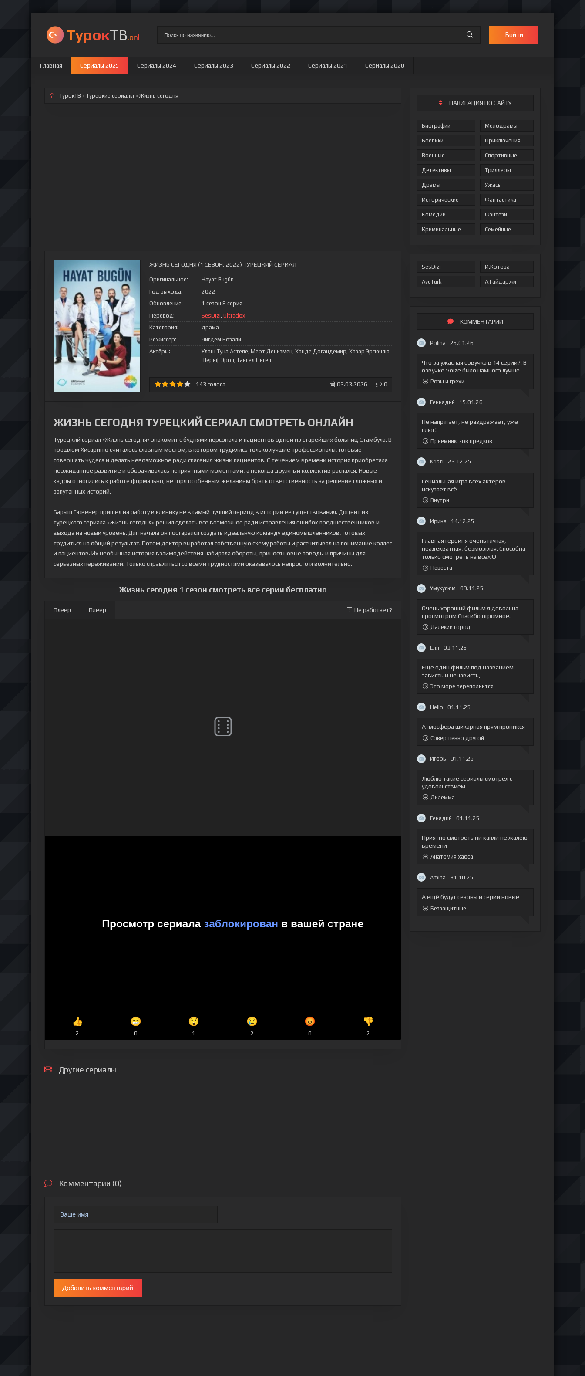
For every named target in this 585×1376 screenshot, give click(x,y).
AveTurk (432, 281)
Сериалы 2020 (384, 65)
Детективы (436, 170)
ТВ (103, 34)
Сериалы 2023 (213, 65)
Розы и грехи (443, 381)
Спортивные (501, 155)
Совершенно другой (453, 738)
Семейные (498, 229)
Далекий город (447, 627)
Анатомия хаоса (448, 856)
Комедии (434, 214)
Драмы (431, 185)
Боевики (433, 140)
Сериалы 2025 (99, 65)
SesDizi (431, 267)
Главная (51, 65)
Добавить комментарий (97, 1287)
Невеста (437, 568)
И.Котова (497, 267)
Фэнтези (496, 214)
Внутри (436, 500)
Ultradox (234, 315)
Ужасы (493, 185)
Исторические (440, 199)
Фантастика (500, 199)
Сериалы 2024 (156, 65)
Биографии (436, 125)
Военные (433, 155)
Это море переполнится (458, 686)
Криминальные (441, 229)
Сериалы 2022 (270, 65)
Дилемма (439, 797)
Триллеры (498, 170)
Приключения (503, 140)
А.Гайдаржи (500, 281)
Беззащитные (444, 908)
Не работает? (369, 609)
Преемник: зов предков (457, 441)
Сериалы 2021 (327, 65)
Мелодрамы (501, 125)
